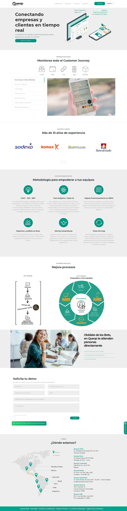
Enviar (75, 418)
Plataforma (58, 3)
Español (110, 3)
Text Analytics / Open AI (63, 198)
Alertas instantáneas (63, 231)
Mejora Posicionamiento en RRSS (99, 198)
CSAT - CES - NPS (28, 198)
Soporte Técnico (62, 509)
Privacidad (33, 509)
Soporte (85, 3)
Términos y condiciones (46, 509)
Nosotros (68, 3)
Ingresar (99, 3)
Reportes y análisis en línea (28, 231)
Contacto (77, 3)
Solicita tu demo (26, 40)
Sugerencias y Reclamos (94, 509)
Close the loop (99, 231)
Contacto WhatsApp (77, 509)
